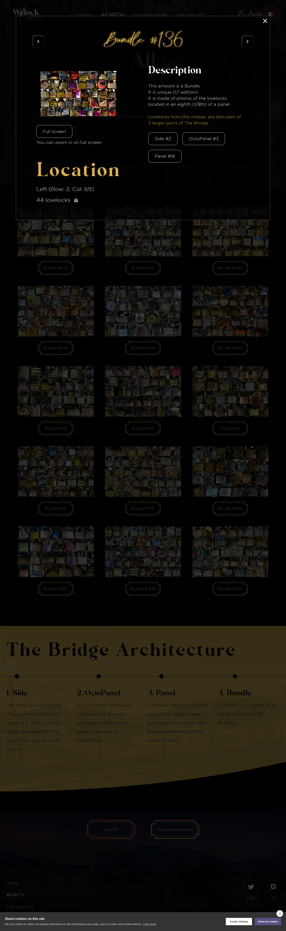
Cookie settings (239, 921)
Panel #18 (165, 156)
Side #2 (163, 138)
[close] (279, 913)
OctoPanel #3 (203, 138)
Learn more (149, 924)
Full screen (54, 131)
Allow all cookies (268, 921)
